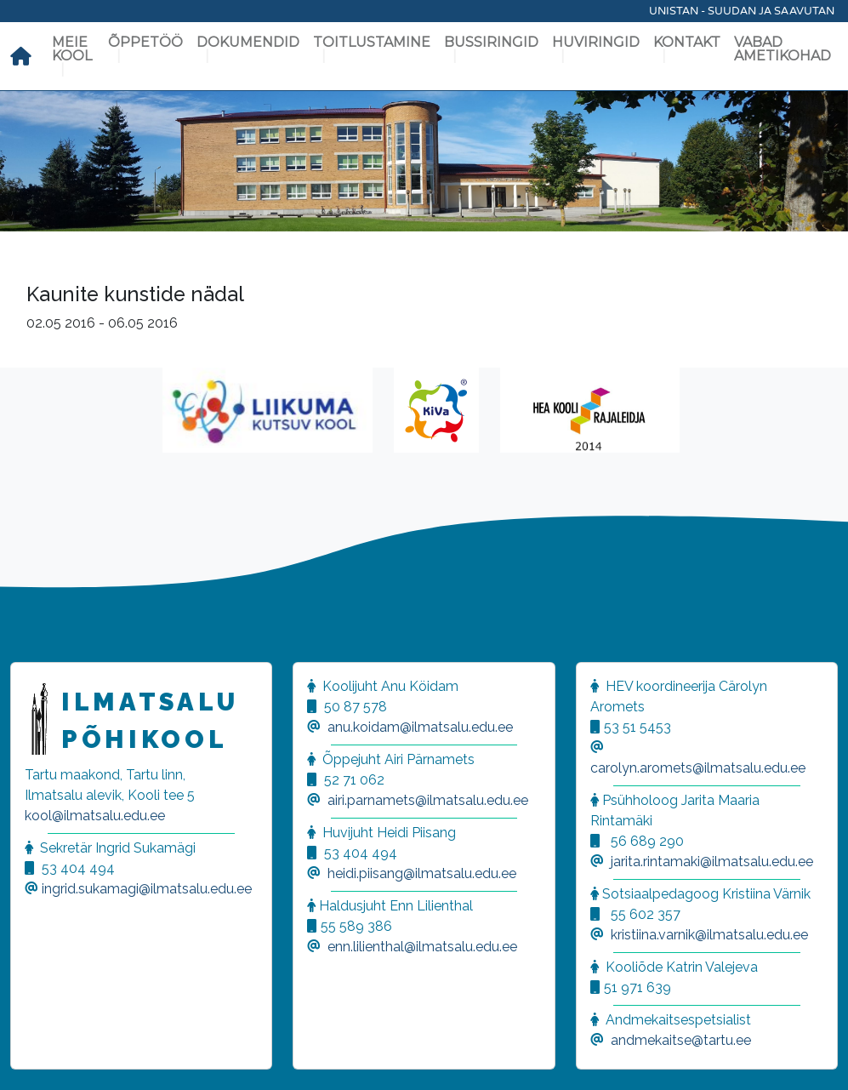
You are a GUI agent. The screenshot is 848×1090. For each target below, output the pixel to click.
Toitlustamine (371, 42)
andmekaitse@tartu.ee (681, 1040)
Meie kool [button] (72, 49)
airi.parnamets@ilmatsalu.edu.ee (427, 800)
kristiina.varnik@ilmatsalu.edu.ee (709, 935)
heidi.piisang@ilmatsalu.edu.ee (421, 873)
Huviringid (596, 42)
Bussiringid (491, 42)
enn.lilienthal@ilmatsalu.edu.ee (422, 947)
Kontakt (686, 42)
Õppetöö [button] (145, 42)
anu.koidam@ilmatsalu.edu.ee (420, 727)
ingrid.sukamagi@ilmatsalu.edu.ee (147, 889)
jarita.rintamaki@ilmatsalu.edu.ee (712, 861)
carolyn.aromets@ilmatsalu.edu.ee (697, 768)
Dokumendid (247, 42)
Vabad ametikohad (782, 49)
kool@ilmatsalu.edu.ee (95, 816)
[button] (34, 1056)
